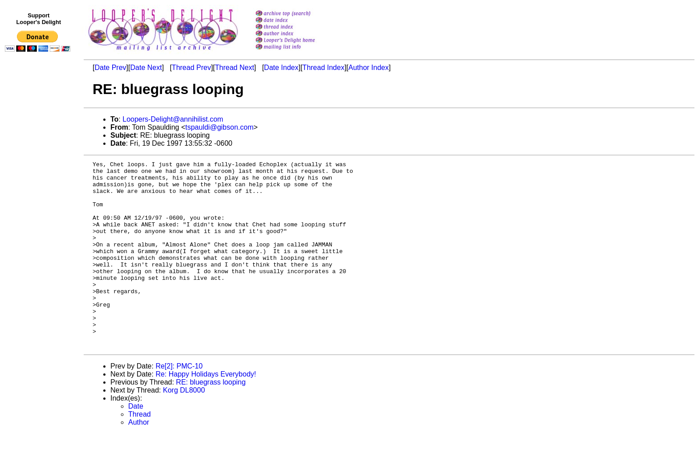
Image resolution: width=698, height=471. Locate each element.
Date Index (281, 67)
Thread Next (234, 67)
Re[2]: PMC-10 (179, 403)
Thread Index (323, 67)
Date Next (146, 67)
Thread (139, 451)
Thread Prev (191, 67)
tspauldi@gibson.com (219, 127)
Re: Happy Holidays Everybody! (205, 411)
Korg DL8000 (184, 427)
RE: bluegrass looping (211, 419)
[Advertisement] (39, 239)
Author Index (369, 67)
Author (138, 459)
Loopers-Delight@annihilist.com (172, 119)
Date (135, 443)
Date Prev (110, 67)
